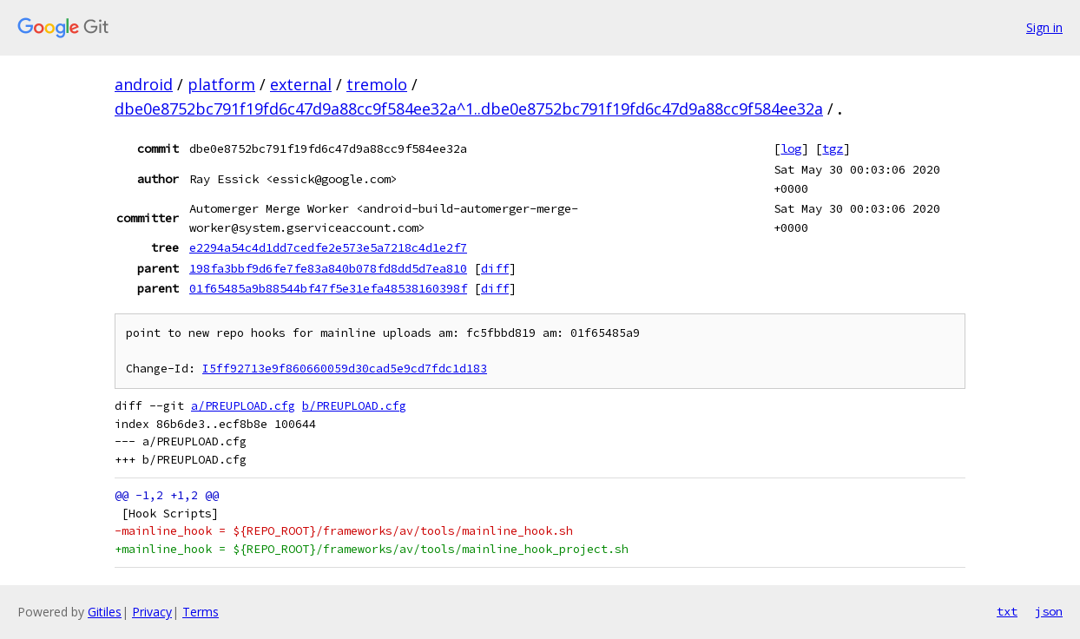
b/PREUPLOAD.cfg (354, 406)
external (301, 84)
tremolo (376, 84)
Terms (200, 611)
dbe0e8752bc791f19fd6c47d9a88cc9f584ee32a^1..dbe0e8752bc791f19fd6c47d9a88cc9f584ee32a (469, 108)
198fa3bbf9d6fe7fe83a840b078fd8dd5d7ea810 (328, 268)
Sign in (1044, 27)
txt (1007, 611)
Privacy (152, 611)
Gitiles (105, 611)
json (1049, 611)
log (790, 148)
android (144, 84)
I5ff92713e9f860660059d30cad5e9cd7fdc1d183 (344, 368)
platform (221, 84)
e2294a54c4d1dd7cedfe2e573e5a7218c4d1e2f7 (328, 247)
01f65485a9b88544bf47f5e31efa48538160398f (328, 288)
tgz (832, 148)
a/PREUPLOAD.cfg (243, 406)
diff (495, 268)
